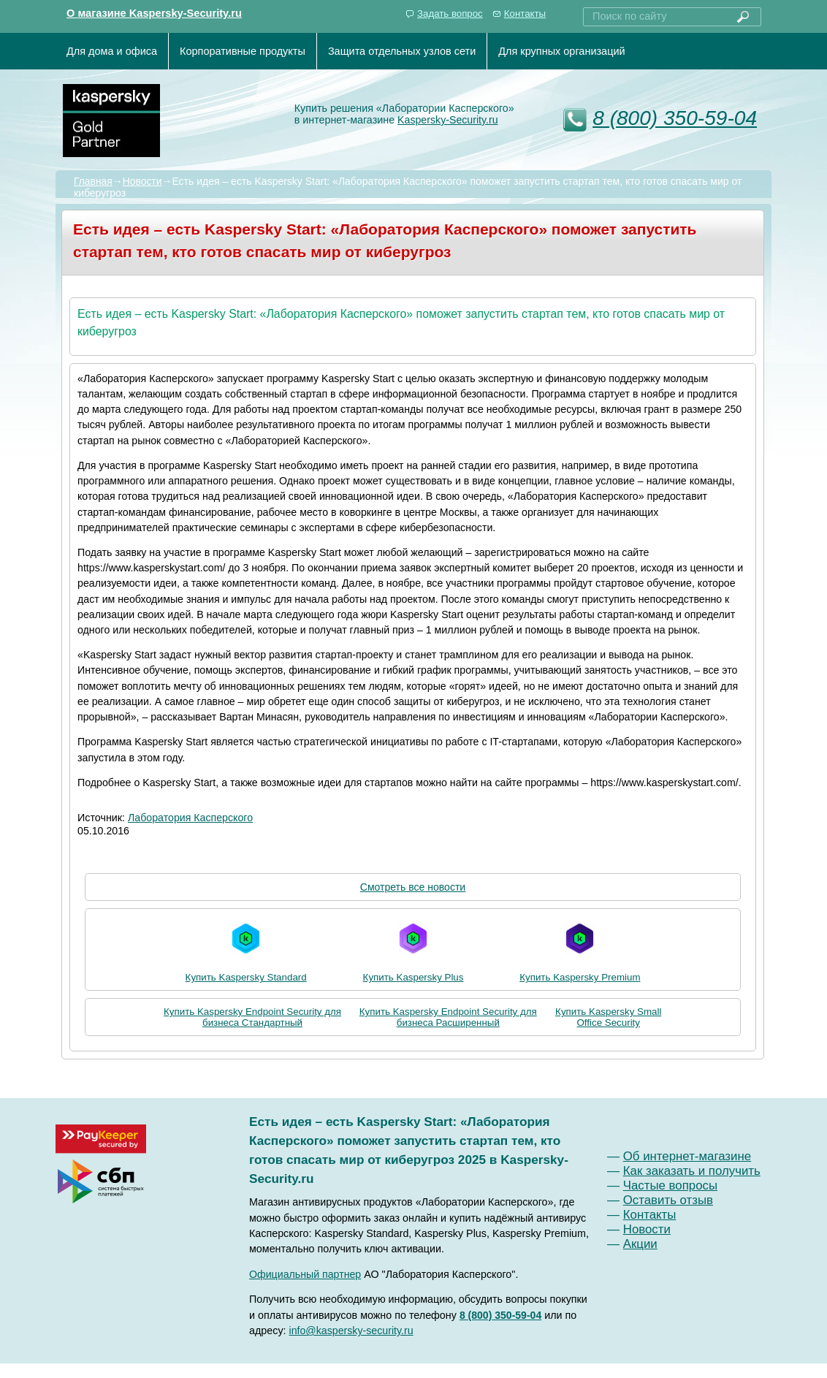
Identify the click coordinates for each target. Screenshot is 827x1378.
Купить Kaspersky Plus (413, 949)
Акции (640, 1244)
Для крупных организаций (561, 51)
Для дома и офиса (111, 51)
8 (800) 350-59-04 (674, 118)
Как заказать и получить (692, 1171)
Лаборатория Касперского (190, 817)
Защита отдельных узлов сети (402, 51)
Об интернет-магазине (687, 1156)
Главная (93, 181)
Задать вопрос (450, 13)
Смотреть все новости (412, 887)
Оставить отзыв (668, 1200)
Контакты (525, 13)
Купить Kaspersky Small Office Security (608, 1017)
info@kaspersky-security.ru (351, 1330)
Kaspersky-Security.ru (447, 120)
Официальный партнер (305, 1274)
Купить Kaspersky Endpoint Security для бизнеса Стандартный (252, 1017)
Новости (142, 181)
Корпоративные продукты (242, 51)
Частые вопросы (670, 1185)
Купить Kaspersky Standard (246, 949)
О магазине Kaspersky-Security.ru (154, 13)
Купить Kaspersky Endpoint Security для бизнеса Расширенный (448, 1017)
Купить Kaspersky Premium (579, 949)
